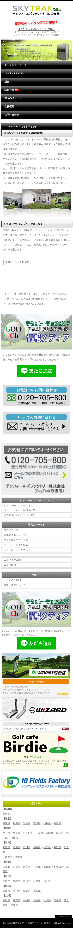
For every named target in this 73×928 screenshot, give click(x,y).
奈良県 (26, 866)
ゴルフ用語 (10, 565)
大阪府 (6, 866)
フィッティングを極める (17, 545)
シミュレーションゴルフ (17, 550)
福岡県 (6, 900)
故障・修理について (15, 585)
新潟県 (6, 847)
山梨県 (47, 847)
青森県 (6, 823)
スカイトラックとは (15, 65)
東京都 (16, 833)
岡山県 (26, 881)
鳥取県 (6, 881)
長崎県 (26, 900)
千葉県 (39, 833)
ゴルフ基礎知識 (12, 560)
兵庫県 (37, 866)
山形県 (47, 823)
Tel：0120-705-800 (36, 29)
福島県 (57, 823)
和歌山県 (58, 866)
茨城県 (49, 833)
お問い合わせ (11, 114)
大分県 (47, 900)
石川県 (26, 847)
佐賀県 (16, 900)
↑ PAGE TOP (63, 916)
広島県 (37, 881)
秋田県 (16, 823)
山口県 (47, 881)
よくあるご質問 (12, 580)
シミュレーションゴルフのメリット (22, 510)
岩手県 (26, 823)
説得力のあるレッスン (16, 535)
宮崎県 (57, 900)
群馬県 (59, 833)
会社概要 (9, 106)
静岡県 (8, 857)
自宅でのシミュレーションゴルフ (20, 515)
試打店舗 (11, 90)
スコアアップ (11, 530)
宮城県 (37, 823)
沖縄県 (14, 905)
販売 (6, 81)
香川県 (16, 890)
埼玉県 (6, 833)
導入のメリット (12, 98)
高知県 (37, 890)
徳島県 (6, 890)
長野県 (57, 847)
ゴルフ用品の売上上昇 (16, 540)
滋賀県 (47, 866)
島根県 (16, 881)
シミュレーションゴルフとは (18, 505)
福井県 (37, 847)
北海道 (6, 813)
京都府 (16, 866)
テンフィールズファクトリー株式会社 (35, 923)
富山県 (16, 847)
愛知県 (19, 857)
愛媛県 (26, 890)
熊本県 (37, 900)
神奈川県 (28, 833)
